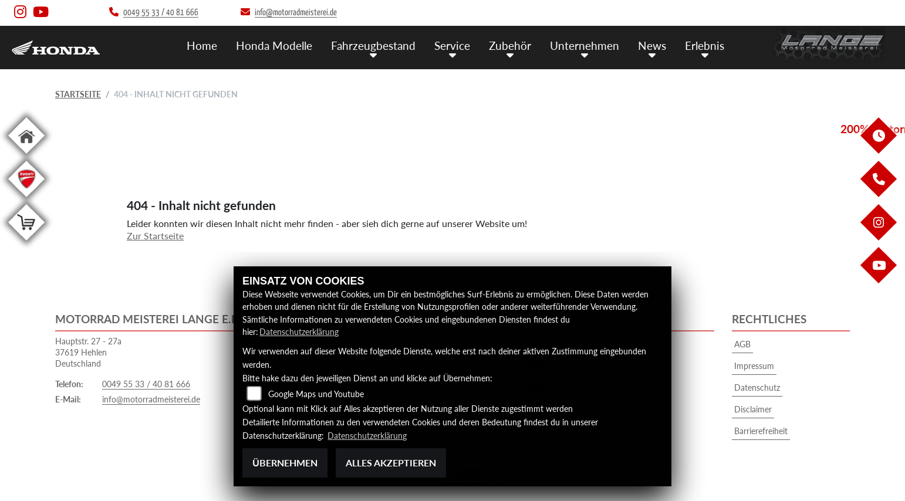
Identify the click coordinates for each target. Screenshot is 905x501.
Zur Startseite (155, 235)
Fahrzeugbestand (373, 45)
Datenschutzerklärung (299, 332)
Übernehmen (285, 462)
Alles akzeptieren (391, 462)
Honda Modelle (274, 45)
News (652, 45)
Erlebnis (704, 45)
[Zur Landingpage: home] (26, 155)
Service (452, 45)
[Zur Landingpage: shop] (26, 242)
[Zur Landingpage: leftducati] (26, 199)
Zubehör (510, 45)
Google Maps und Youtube (316, 394)
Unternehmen (584, 45)
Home (202, 45)
